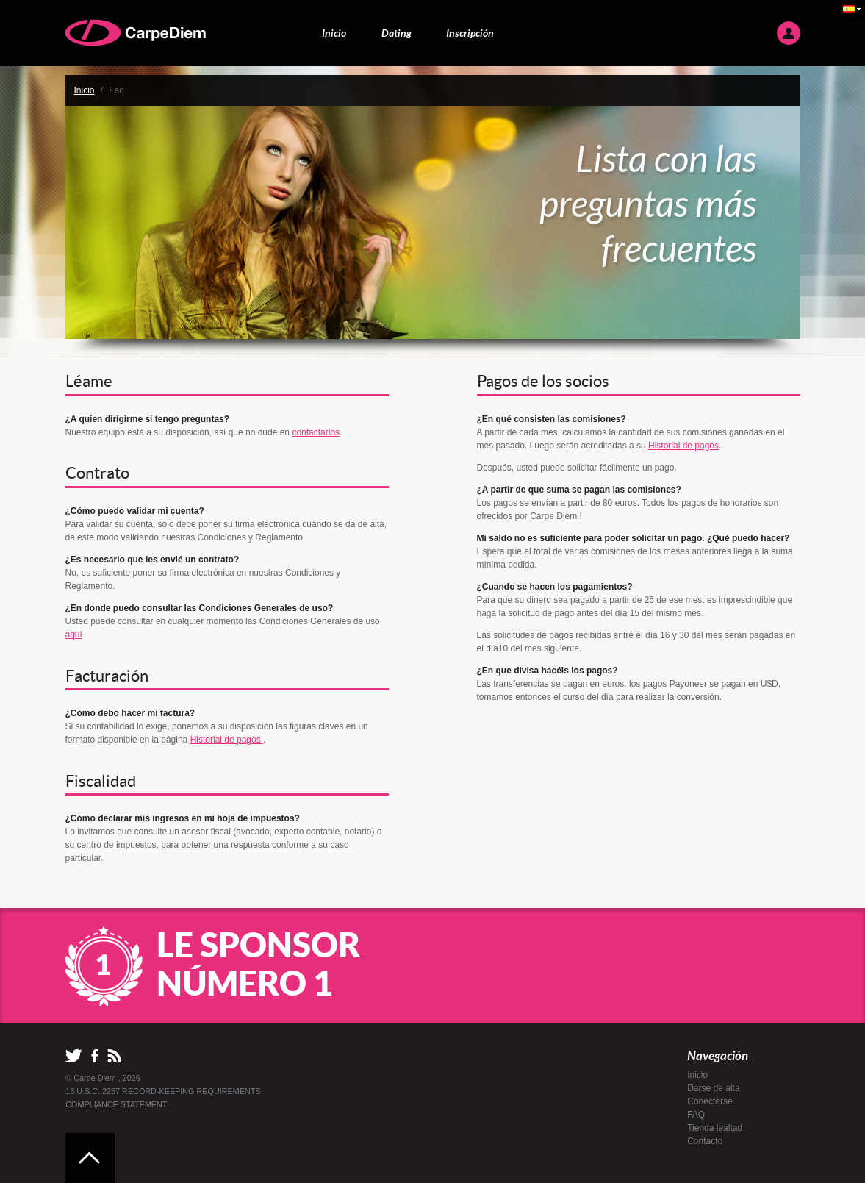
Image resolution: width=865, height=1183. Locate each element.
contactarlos (316, 432)
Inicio (334, 32)
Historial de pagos (226, 740)
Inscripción (470, 32)
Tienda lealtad (714, 1128)
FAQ (696, 1114)
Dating (396, 32)
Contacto (704, 1141)
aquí (73, 634)
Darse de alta (713, 1088)
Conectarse (709, 1101)
